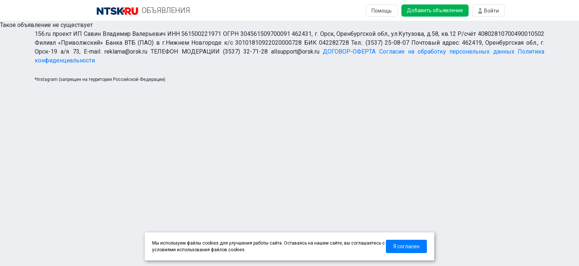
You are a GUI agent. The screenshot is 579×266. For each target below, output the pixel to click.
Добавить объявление (435, 10)
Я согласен (406, 246)
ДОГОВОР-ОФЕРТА (349, 51)
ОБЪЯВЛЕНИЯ (166, 10)
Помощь (381, 11)
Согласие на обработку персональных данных (446, 51)
